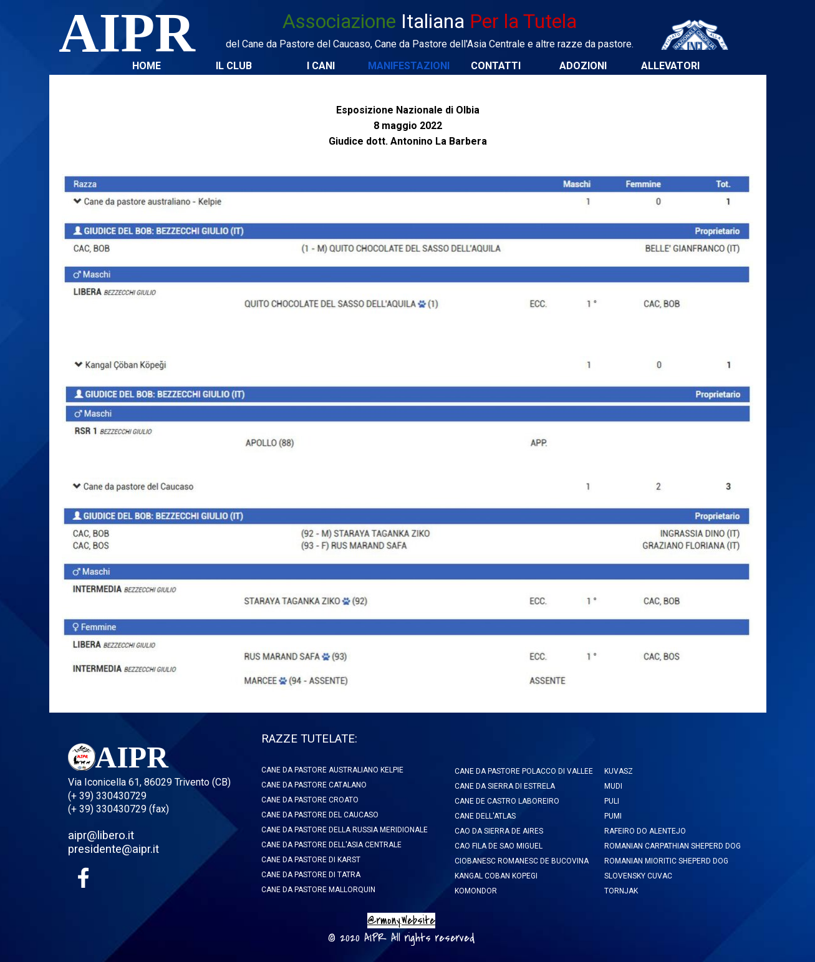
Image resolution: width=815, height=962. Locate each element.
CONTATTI (496, 66)
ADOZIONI (583, 66)
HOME (146, 66)
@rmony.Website (401, 920)
